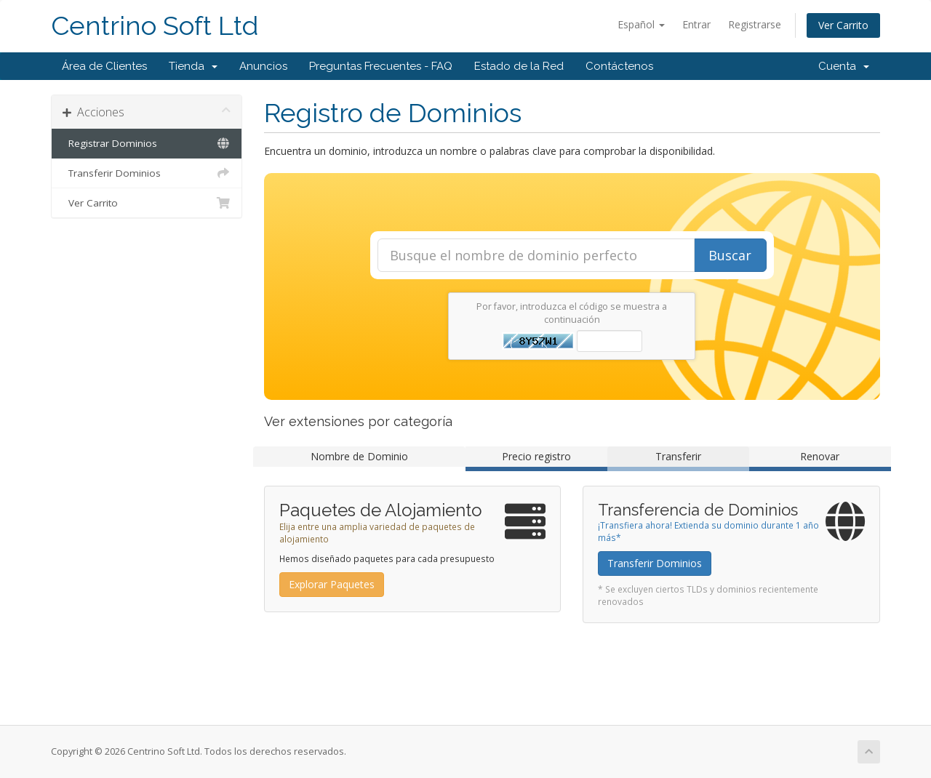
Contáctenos (619, 66)
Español (641, 24)
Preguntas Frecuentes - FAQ (380, 66)
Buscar (729, 255)
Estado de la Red (519, 66)
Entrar (696, 24)
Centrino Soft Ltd (154, 25)
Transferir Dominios (147, 173)
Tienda (193, 66)
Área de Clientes (104, 66)
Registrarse (754, 24)
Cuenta (843, 66)
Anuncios (263, 66)
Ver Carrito (843, 25)
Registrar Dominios (147, 143)
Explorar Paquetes (332, 584)
